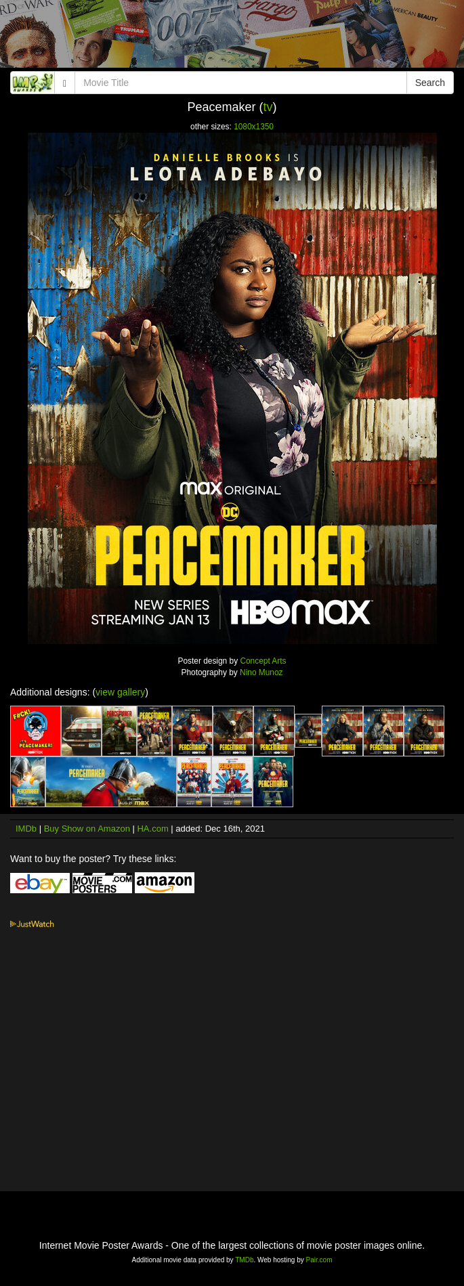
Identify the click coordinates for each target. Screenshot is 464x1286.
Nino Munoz (261, 672)
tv (268, 107)
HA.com (152, 828)
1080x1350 (254, 126)
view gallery (120, 692)
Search (430, 82)
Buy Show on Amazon (87, 828)
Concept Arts (263, 661)
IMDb (26, 828)
